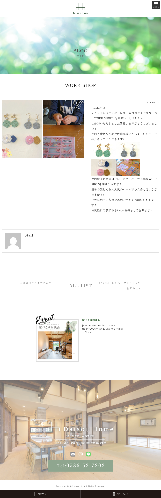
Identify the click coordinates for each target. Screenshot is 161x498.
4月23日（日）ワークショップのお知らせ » (120, 286)
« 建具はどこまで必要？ (35, 283)
